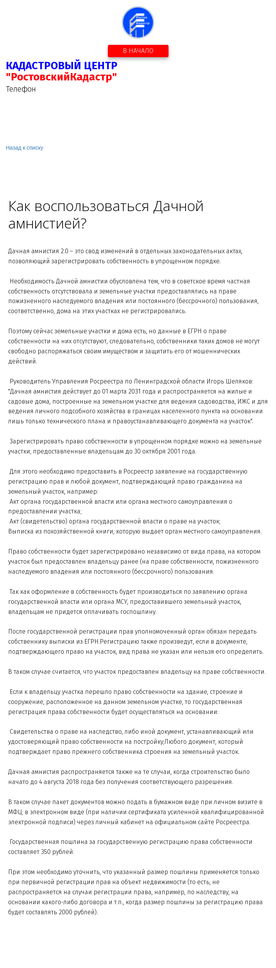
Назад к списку (24, 148)
